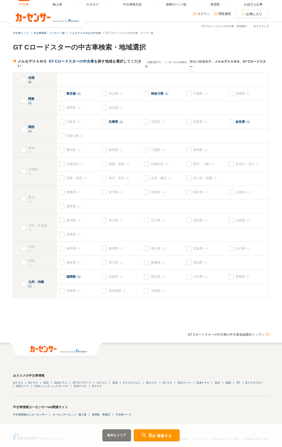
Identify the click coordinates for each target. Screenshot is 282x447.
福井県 (200, 220)
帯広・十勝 (203, 164)
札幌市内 (75, 164)
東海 (35, 150)
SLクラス (151, 382)
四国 (35, 263)
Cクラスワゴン (131, 382)
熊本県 (158, 277)
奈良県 (243, 122)
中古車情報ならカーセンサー (30, 414)
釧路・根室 (76, 178)
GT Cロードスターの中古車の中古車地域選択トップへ (226, 334)
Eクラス (167, 382)
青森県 (73, 192)
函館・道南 (119, 164)
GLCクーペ (184, 382)
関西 (31, 129)
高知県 (200, 263)
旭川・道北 (119, 178)
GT (238, 382)
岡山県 (158, 249)
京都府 (158, 122)
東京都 (73, 93)
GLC (46, 382)
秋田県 (200, 192)
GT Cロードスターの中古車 (71, 61)
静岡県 (200, 150)
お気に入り (254, 14)
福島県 (73, 206)
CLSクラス (80, 386)
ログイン (203, 14)
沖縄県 (158, 291)
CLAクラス (202, 382)
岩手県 (116, 192)
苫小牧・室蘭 (205, 178)
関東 (31, 101)
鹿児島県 (117, 291)
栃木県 (116, 108)
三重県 (158, 150)
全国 (31, 80)
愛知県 (73, 150)
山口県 (243, 249)
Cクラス (102, 382)
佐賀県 (116, 277)
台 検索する (160, 435)
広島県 (200, 249)
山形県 (243, 192)
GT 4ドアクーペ (82, 382)
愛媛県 (158, 263)
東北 (42, 200)
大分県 (200, 277)
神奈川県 (159, 93)
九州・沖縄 (36, 284)
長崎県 (243, 277)
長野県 (73, 235)
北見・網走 (161, 178)
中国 (35, 249)
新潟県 (73, 220)
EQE (228, 382)
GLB (115, 382)
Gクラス (18, 382)
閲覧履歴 (225, 14)
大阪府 (73, 122)
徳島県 (73, 263)
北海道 (42, 171)
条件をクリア (116, 435)
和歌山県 (75, 136)
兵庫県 (116, 122)
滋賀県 (200, 122)
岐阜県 (116, 150)
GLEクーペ (22, 386)
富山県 (116, 220)
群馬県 (73, 108)
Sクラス (97, 386)
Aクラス (33, 382)
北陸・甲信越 (42, 228)
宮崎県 (73, 291)
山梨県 (243, 220)
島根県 (116, 249)
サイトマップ (261, 26)
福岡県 (73, 277)
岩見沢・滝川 (247, 164)
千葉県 (200, 94)
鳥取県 (73, 249)
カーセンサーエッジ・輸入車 (69, 414)
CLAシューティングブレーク (51, 386)
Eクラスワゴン (254, 382)
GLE (217, 382)
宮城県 (158, 192)
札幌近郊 (159, 164)
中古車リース (123, 414)
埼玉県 (116, 94)
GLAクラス (60, 382)
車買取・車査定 (101, 414)
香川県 (116, 263)
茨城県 (243, 94)
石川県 (158, 220)
